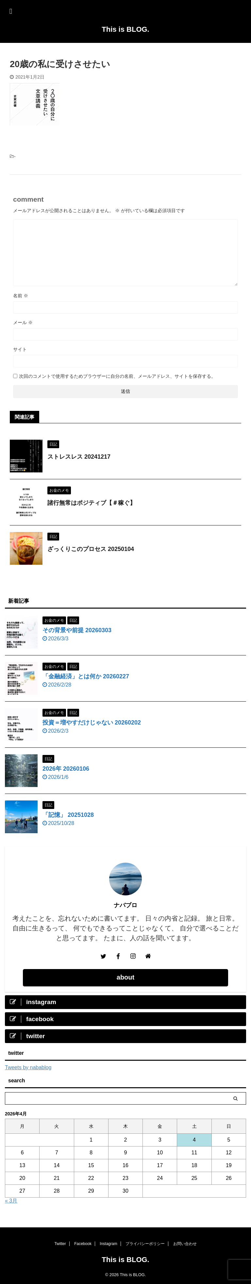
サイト (20, 349)
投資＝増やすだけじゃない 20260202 (91, 722)
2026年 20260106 (65, 768)
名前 (20, 295)
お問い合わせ (185, 1243)
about (125, 977)
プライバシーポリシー (145, 1243)
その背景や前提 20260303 (76, 630)
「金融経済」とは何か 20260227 (85, 676)
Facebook (83, 1243)
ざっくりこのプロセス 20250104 (90, 549)
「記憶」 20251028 (68, 815)
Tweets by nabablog (28, 1067)
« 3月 (11, 1200)
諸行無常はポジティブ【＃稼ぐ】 (91, 503)
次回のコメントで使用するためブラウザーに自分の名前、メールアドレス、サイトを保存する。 (117, 376)
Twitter (60, 1243)
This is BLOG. (125, 29)
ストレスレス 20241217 (78, 456)
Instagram (108, 1243)
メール (23, 322)
